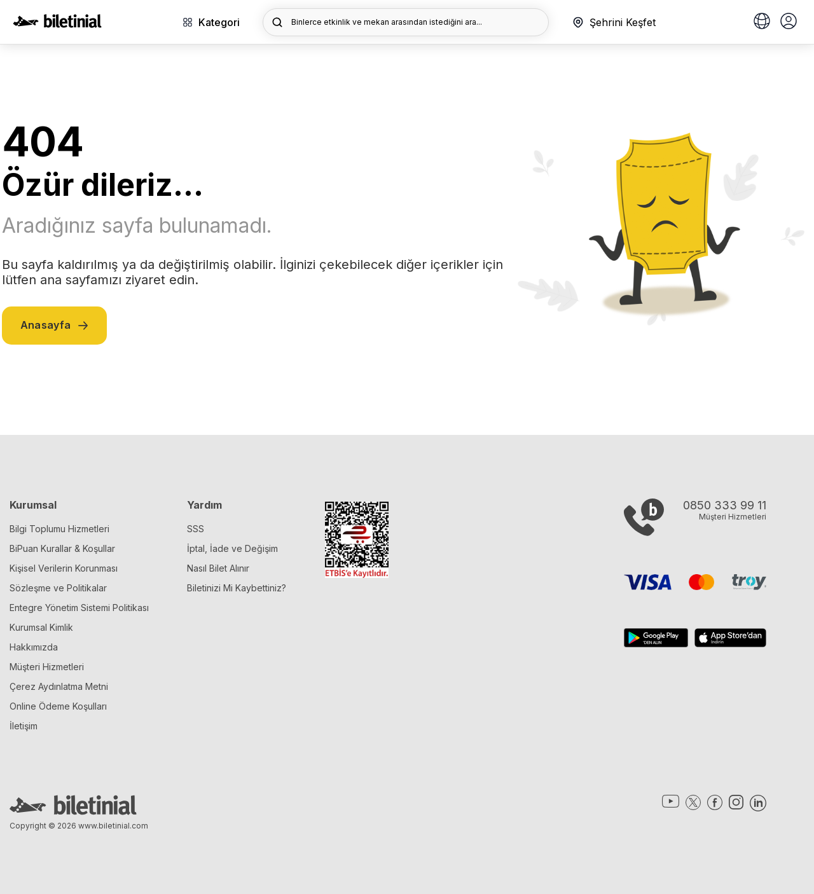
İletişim (24, 725)
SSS (195, 528)
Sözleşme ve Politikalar (58, 587)
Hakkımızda (34, 647)
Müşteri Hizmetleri (47, 666)
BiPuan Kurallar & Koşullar (62, 548)
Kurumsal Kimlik (41, 627)
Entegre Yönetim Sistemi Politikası (79, 607)
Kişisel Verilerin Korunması (64, 568)
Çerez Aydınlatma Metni (59, 686)
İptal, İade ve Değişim (232, 548)
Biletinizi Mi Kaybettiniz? (236, 587)
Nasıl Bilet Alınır (218, 568)
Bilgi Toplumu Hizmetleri (59, 528)
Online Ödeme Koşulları (58, 706)
